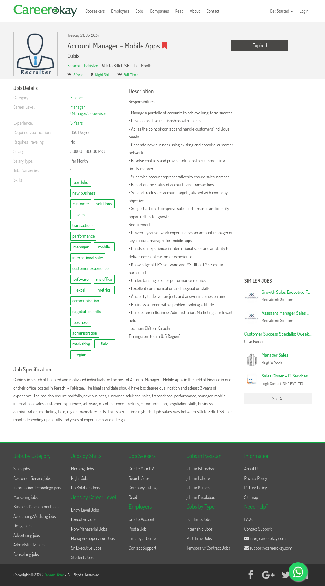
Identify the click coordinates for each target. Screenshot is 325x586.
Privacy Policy (255, 478)
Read (179, 11)
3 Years (79, 74)
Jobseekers (95, 11)
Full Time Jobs (199, 519)
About (195, 11)
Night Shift (103, 74)
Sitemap (251, 497)
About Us (252, 468)
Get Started (281, 11)
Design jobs (22, 525)
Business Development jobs (36, 506)
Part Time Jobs (199, 538)
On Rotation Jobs (85, 487)
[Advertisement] (278, 180)
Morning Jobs (82, 468)
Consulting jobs (26, 554)
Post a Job (137, 528)
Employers (120, 11)
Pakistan (91, 65)
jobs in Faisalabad (201, 497)
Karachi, (74, 65)
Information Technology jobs (37, 487)
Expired (260, 45)
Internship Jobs (200, 528)
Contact (212, 11)
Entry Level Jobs (85, 509)
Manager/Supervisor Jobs (93, 538)
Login (303, 11)
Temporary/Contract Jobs (208, 548)
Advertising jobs (26, 535)
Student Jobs (82, 557)
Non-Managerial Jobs (89, 528)
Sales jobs (21, 468)
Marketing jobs (25, 497)
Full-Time (130, 74)
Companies (159, 11)
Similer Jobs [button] (258, 281)
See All (278, 398)
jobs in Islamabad (201, 468)
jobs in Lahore (198, 478)
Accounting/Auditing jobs (34, 516)
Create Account (142, 519)
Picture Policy (255, 487)
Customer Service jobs (32, 478)
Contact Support (142, 548)
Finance (76, 97)
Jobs (140, 11)
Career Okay (54, 574)
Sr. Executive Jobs (86, 548)
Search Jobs (139, 478)
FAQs (248, 519)
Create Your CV (141, 468)
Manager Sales (275, 355)
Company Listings (143, 487)
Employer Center (143, 538)
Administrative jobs (29, 544)
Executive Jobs (83, 519)
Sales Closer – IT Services (285, 376)
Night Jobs (80, 478)
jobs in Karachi (199, 487)
